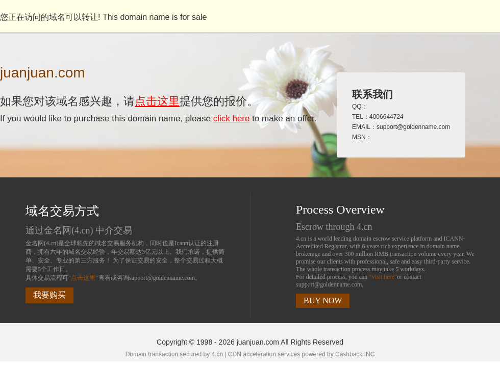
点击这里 (157, 101)
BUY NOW (323, 300)
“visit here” (383, 276)
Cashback (348, 354)
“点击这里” (83, 277)
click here (231, 118)
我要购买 (49, 295)
